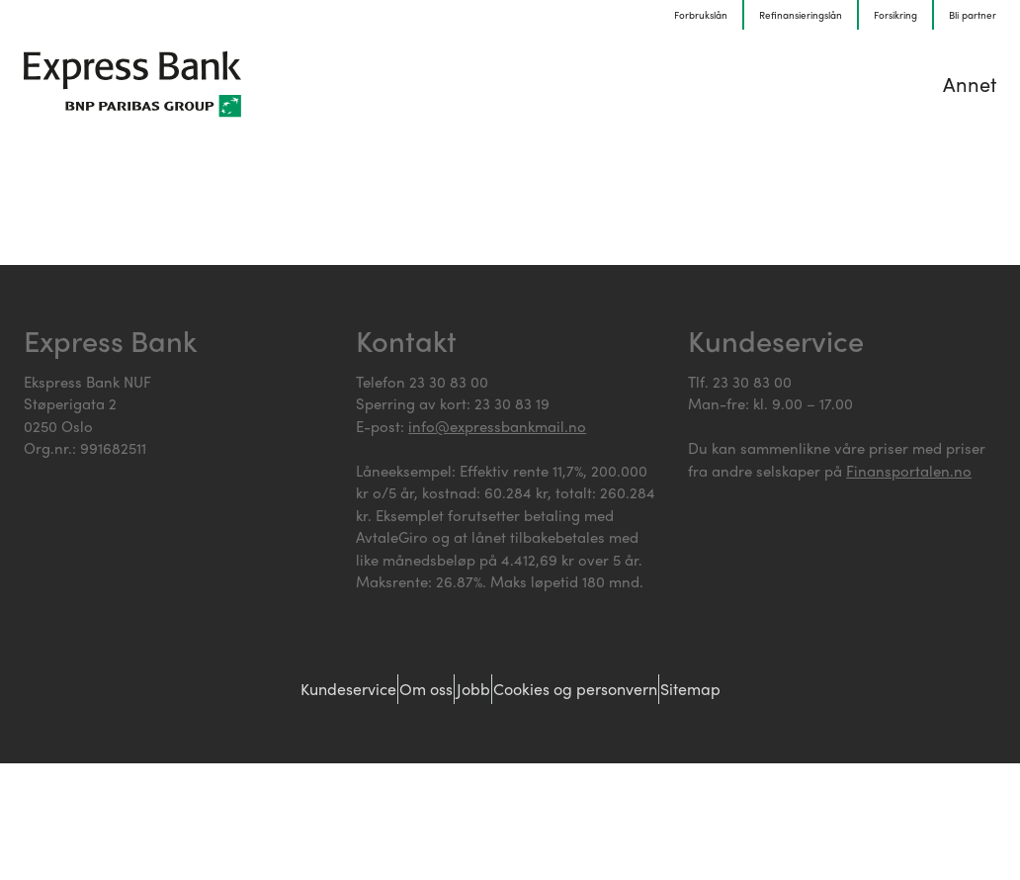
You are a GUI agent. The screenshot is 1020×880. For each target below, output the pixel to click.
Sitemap (764, 689)
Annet (969, 83)
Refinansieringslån (800, 15)
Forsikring (895, 15)
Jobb (479, 689)
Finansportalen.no (909, 471)
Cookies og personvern (615, 689)
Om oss (402, 689)
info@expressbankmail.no (497, 426)
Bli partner (972, 15)
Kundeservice (291, 689)
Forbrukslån (700, 15)
